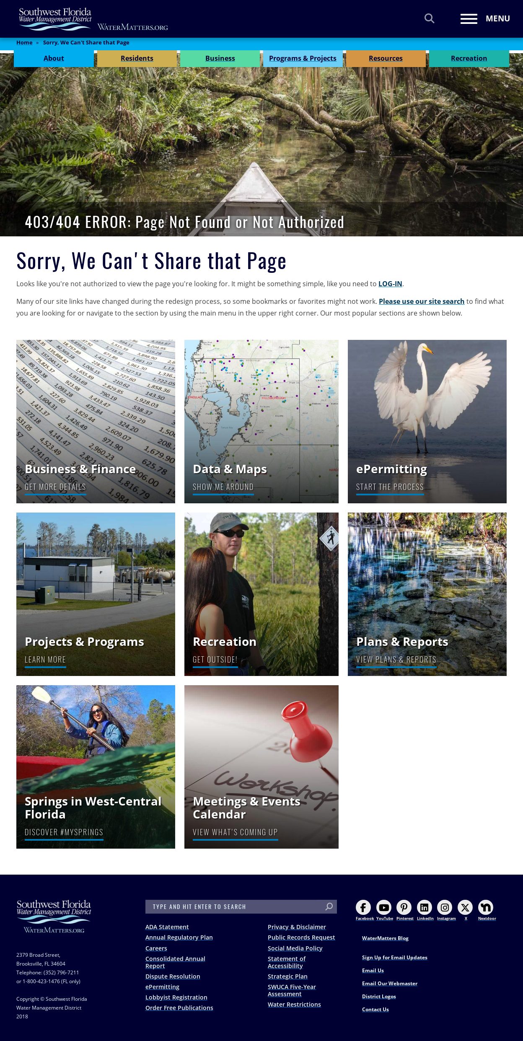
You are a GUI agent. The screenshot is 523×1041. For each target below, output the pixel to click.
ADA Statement (167, 927)
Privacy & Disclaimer (297, 927)
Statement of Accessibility (287, 962)
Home (24, 45)
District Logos (379, 996)
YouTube (384, 910)
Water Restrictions (294, 1004)
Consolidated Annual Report (175, 962)
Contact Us (375, 1009)
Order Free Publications (179, 1008)
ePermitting (162, 987)
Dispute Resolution (172, 976)
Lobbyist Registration (176, 997)
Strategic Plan (288, 976)
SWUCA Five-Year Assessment (292, 990)
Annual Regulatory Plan (179, 937)
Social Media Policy (295, 948)
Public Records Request (301, 937)
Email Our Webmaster (389, 983)
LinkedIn (425, 910)
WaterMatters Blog (385, 938)
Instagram (446, 910)
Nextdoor (487, 910)
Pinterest (405, 910)
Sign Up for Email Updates (394, 957)
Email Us (373, 970)
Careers (156, 948)
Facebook (365, 910)
